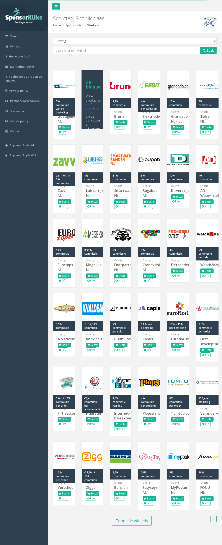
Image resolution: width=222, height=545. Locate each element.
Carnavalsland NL (149, 267)
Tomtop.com (178, 413)
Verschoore (64, 487)
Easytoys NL (149, 490)
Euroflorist (178, 339)
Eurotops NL (64, 267)
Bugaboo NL (149, 193)
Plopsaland (149, 413)
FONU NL (205, 490)
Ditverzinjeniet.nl (178, 190)
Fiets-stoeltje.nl (207, 341)
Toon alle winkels (132, 520)
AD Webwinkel (207, 193)
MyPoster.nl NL (178, 490)
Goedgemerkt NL (64, 119)
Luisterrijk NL (92, 193)
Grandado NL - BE (178, 119)
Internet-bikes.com (120, 416)
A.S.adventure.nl (64, 339)
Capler (148, 339)
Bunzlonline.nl (120, 487)
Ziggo (91, 487)
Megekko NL (92, 267)
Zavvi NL (62, 193)
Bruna (119, 116)
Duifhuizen (120, 339)
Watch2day (207, 264)
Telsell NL (205, 119)
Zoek (208, 50)
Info (63, 132)
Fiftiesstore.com (64, 413)
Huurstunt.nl (92, 413)
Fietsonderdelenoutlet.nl (178, 264)
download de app (92, 110)
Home (57, 25)
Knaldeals (92, 339)
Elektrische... (149, 116)
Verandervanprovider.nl (207, 413)
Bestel (64, 127)
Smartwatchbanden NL (120, 193)
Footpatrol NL (120, 267)
